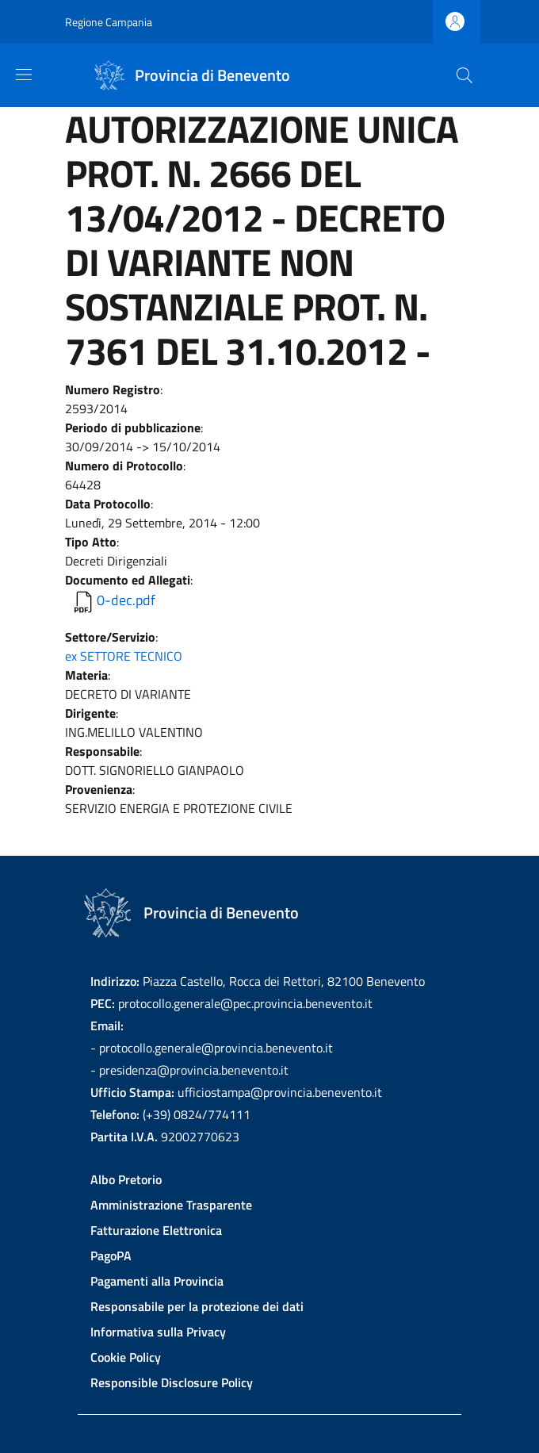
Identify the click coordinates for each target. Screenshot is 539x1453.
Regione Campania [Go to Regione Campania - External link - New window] (108, 21)
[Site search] (464, 75)
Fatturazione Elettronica (156, 1230)
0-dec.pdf (126, 600)
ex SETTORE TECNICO (123, 655)
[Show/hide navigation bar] (24, 74)
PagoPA (111, 1255)
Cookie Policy (125, 1357)
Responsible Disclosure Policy (171, 1382)
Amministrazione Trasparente (171, 1204)
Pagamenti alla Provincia (157, 1280)
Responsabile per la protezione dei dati (197, 1306)
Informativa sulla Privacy (158, 1331)
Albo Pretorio (126, 1179)
